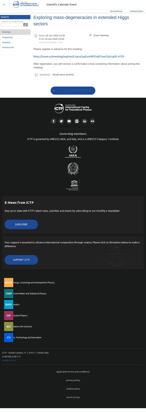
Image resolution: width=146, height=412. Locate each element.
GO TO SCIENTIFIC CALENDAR (74, 90)
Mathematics (13, 304)
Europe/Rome (116, 11)
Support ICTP (21, 259)
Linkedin (84, 121)
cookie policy (73, 388)
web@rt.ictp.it (9, 360)
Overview (6, 32)
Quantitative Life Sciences (19, 326)
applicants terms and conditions (73, 371)
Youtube (69, 121)
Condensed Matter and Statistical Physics (27, 293)
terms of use (73, 397)
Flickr (92, 121)
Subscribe (21, 224)
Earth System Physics (17, 315)
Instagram (77, 121)
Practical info (8, 47)
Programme (7, 37)
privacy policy (73, 380)
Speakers (6, 42)
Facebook (53, 121)
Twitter (61, 121)
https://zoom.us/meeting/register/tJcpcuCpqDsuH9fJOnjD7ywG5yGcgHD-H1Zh (78, 56)
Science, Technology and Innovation (24, 337)
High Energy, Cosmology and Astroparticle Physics (31, 282)
